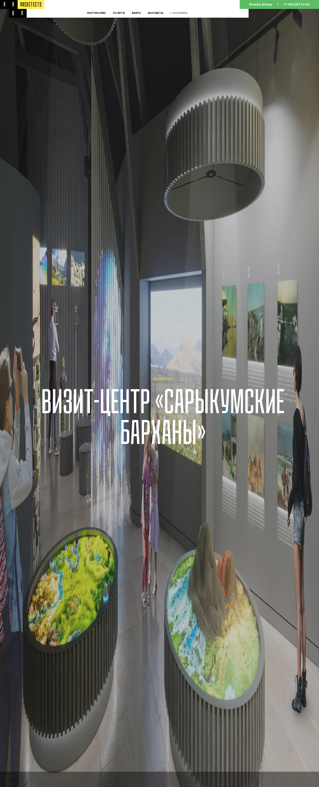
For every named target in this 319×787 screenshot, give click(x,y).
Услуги (119, 13)
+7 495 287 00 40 (296, 4)
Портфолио (96, 13)
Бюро (136, 13)
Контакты (155, 13)
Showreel (180, 13)
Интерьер (162, 379)
